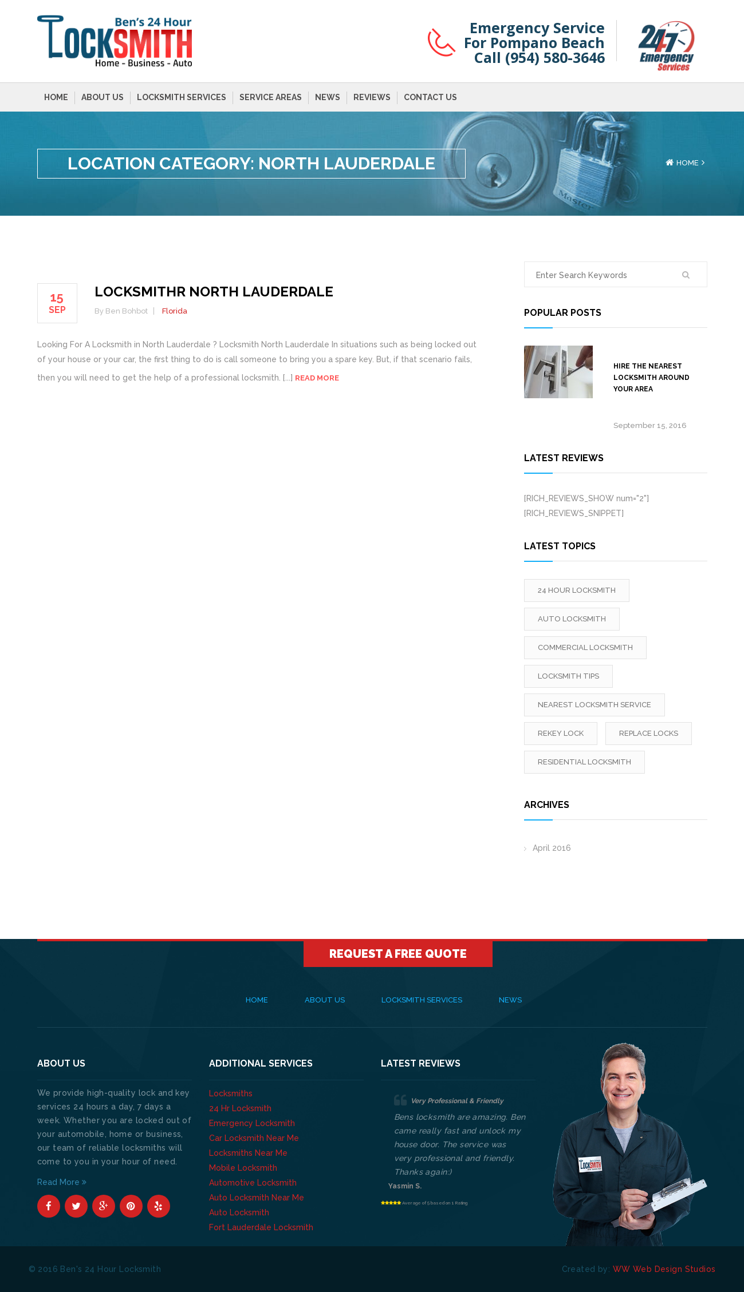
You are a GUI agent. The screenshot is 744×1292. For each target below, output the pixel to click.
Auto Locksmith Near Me (256, 1197)
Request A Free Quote (398, 954)
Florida (174, 311)
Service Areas (270, 97)
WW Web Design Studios (664, 1269)
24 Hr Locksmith (240, 1108)
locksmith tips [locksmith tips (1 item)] (568, 676)
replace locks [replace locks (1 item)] (648, 733)
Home (56, 97)
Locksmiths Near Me (248, 1153)
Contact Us (430, 97)
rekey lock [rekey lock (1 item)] (561, 733)
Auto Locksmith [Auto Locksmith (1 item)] (572, 619)
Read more (317, 378)
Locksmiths (231, 1093)
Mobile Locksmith (243, 1167)
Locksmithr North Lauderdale (214, 291)
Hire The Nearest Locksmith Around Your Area (651, 377)
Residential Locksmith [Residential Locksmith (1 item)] (584, 762)
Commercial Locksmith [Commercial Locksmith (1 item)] (585, 647)
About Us (102, 97)
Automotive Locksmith (253, 1182)
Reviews (372, 97)
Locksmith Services (181, 97)
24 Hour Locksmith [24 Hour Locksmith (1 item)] (577, 590)
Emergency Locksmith (252, 1123)
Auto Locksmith (239, 1212)
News (327, 97)
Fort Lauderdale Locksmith (261, 1227)
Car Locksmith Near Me (254, 1138)
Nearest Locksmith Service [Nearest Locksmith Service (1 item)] (594, 704)
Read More (61, 1182)
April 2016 (552, 848)
